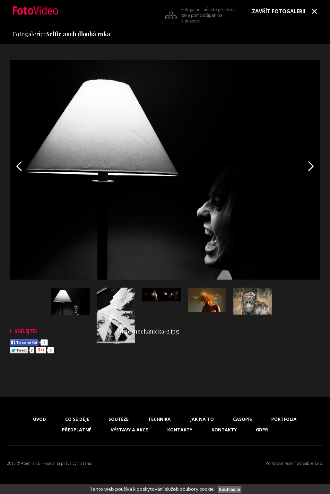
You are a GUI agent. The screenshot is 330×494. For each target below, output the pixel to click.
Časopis (242, 419)
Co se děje (77, 419)
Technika (159, 419)
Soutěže (119, 419)
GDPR (262, 430)
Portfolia (284, 419)
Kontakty (179, 430)
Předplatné (76, 430)
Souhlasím (229, 489)
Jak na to (202, 419)
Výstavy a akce (129, 430)
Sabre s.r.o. (313, 463)
